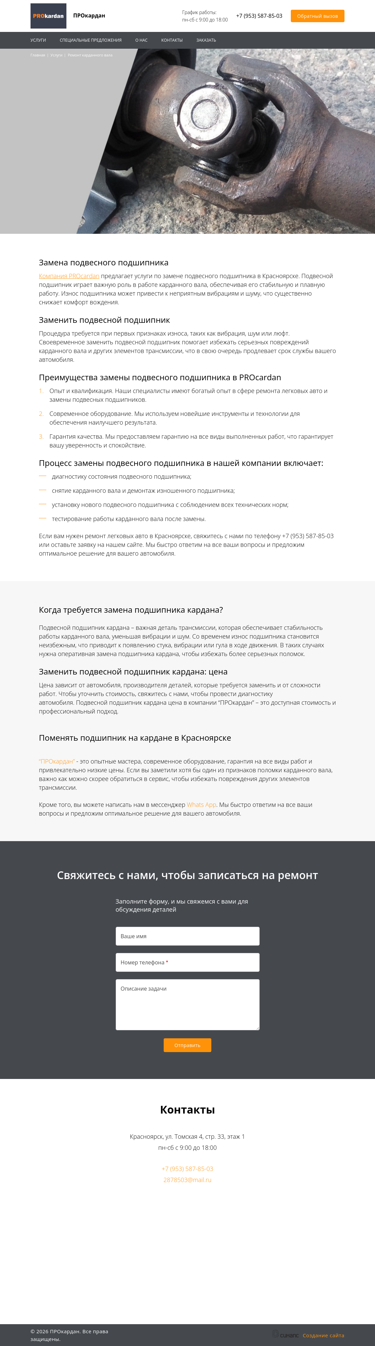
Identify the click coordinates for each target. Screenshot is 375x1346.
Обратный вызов (317, 16)
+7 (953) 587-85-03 (259, 15)
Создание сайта (323, 1335)
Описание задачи (144, 988)
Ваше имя (134, 936)
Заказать (206, 40)
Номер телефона (143, 962)
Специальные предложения (90, 40)
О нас (141, 40)
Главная (38, 54)
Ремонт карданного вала (90, 54)
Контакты (172, 40)
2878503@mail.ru (187, 1180)
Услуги (38, 40)
